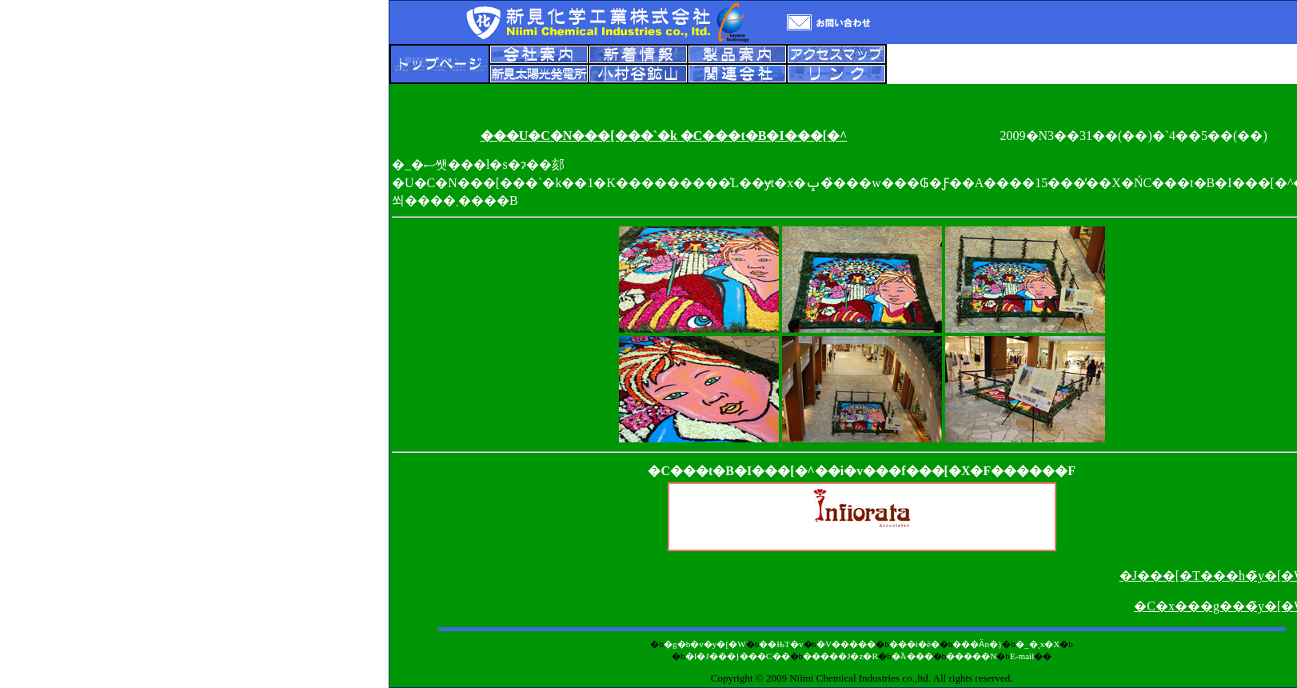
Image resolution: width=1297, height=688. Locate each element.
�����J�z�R (840, 656)
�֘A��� (912, 656)
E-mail (1022, 656)
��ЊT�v (781, 644)
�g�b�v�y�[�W (705, 644)
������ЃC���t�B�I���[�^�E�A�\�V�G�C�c (862, 530)
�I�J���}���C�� (737, 656)
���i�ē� (914, 644)
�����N (971, 656)
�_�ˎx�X (1038, 644)
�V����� (846, 644)
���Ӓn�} (977, 644)
